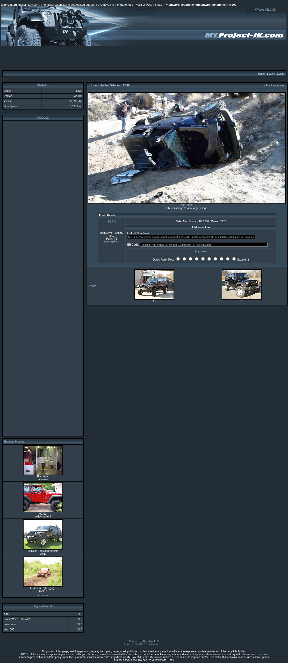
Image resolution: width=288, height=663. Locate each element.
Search (271, 73)
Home (261, 73)
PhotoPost (148, 641)
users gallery (111, 241)
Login (280, 73)
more (43, 595)
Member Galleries (110, 85)
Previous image (275, 85)
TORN (126, 85)
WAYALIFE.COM (265, 9)
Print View (201, 251)
